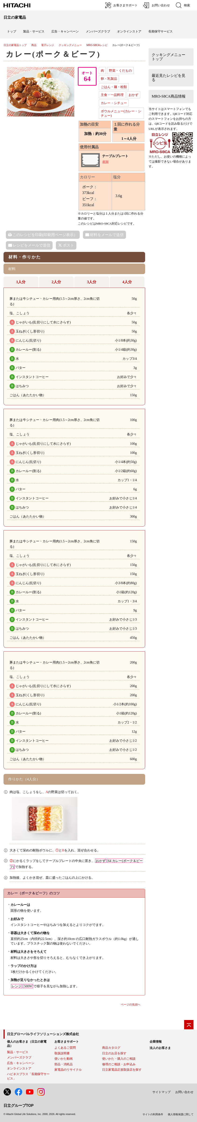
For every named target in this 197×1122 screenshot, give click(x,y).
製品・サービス (17, 1052)
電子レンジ (47, 45)
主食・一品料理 (112, 95)
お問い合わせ (184, 1092)
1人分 (20, 282)
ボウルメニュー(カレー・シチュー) (121, 113)
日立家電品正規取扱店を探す (122, 1069)
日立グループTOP (19, 1106)
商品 (33, 45)
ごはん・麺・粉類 (114, 87)
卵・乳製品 (109, 79)
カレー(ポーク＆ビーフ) (53, 54)
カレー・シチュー (114, 103)
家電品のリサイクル (68, 1069)
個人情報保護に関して (180, 1114)
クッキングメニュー (70, 45)
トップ (11, 31)
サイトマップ (161, 1092)
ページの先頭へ (130, 1004)
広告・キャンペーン (20, 1063)
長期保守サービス (160, 31)
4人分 (127, 282)
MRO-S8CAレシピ (96, 45)
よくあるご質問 (65, 1047)
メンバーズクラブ (98, 31)
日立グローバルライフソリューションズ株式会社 (43, 1034)
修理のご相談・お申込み (119, 1064)
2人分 (56, 282)
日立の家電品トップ (15, 45)
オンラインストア (129, 31)
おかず (133, 95)
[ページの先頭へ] (188, 1024)
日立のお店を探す (114, 1053)
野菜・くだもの (120, 70)
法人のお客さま (160, 1048)
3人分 (91, 282)
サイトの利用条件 (153, 1114)
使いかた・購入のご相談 (119, 1058)
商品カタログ (111, 1047)
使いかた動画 (63, 1058)
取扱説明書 (62, 1053)
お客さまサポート (66, 1041)
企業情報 (156, 1041)
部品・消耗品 (63, 1064)
